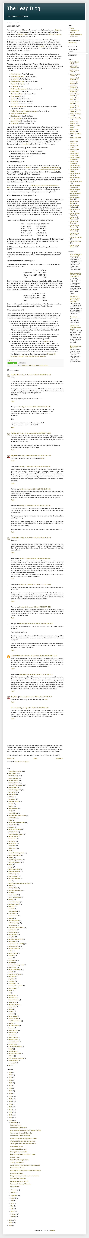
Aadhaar (11, 1014)
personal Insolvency (15, 1053)
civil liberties (12, 960)
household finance (14, 948)
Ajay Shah (14, 455)
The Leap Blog (23, 8)
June (12, 1203)
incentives (12, 906)
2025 (10, 1075)
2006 (10, 1222)
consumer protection (15, 862)
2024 (10, 1077)
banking (11, 797)
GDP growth (12, 794)
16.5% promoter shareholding (49, 168)
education (11, 937)
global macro (12, 848)
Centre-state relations (15, 1046)
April (12, 1208)
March (13, 1211)
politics (11, 857)
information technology (15, 785)
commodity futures (14, 902)
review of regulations (15, 897)
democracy (25, 365)
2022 (10, 1083)
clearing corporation (15, 974)
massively (26, 144)
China (10, 820)
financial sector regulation (16, 853)
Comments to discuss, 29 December (21, 1133)
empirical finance (14, 904)
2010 (10, 1115)
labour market (13, 895)
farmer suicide (13, 1016)
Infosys (28, 168)
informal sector (13, 916)
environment (12, 976)
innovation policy (14, 1000)
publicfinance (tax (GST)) (16, 944)
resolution (11, 981)
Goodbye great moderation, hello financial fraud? (25, 1165)
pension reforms (13, 836)
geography (12, 962)
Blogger (52, 1230)
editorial (15, 86)
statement (47, 341)
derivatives (12, 792)
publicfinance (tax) (14, 869)
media (41, 365)
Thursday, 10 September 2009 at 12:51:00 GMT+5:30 (32, 708)
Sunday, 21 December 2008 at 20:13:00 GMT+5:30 (34, 558)
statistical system (14, 801)
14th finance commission (16, 1058)
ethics (30, 365)
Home (35, 758)
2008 (10, 1120)
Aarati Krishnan (16, 121)
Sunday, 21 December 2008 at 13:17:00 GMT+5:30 (35, 433)
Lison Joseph (15, 96)
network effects (13, 1039)
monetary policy (13, 775)
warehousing (12, 1032)
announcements (13, 780)
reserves (11, 955)
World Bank (12, 1002)
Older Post (59, 758)
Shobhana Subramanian (19, 89)
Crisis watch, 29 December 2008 (20, 1135)
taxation (11, 1023)
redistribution (12, 930)
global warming (13, 1037)
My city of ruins (14, 1186)
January (13, 1216)
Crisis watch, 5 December (18, 1178)
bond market (12, 818)
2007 (10, 1220)
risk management (14, 920)
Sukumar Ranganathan (18, 106)
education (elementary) (16, 939)
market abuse (13, 1051)
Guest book (73, 317)
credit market (12, 825)
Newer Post (10, 758)
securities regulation (15, 790)
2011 (10, 1112)
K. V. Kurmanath (16, 118)
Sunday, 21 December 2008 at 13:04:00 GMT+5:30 (34, 407)
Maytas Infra (22, 34)
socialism (11, 827)
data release (12, 988)
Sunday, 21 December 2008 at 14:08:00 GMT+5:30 (34, 466)
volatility (11, 972)
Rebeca (13, 708)
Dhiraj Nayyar (15, 74)
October (13, 1192)
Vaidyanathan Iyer (17, 656)
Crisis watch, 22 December (18, 1149)
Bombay (11, 892)
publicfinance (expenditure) (17, 822)
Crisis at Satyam (15, 1157)
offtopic (11, 1009)
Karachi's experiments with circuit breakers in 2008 (25, 1130)
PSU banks (12, 913)
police (10, 951)
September (14, 1195)
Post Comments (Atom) (22, 762)
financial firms (13, 813)
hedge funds (12, 1007)
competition (12, 846)
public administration (15, 829)
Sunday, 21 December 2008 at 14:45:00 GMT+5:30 (34, 489)
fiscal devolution (13, 1060)
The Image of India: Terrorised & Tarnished (23, 1143)
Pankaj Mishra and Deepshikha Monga (23, 111)
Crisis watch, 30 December (18, 1127)
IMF (10, 993)
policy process (13, 787)
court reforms (13, 932)
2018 (10, 1093)
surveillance (12, 983)
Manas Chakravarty (17, 84)
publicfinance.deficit (15, 855)
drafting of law (13, 888)
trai (9, 1065)
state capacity (13, 911)
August (13, 1198)
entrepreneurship (14, 946)
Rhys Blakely (15, 91)
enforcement (12, 995)
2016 (10, 1099)
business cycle (13, 808)
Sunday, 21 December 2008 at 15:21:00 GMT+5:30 (35, 537)
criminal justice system (15, 986)
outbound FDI (13, 997)
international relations (15, 890)
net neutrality (12, 1063)
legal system (36, 365)
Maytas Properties (55, 34)
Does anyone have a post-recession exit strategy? (25, 1170)
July (12, 1200)
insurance (11, 1028)
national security (13, 1018)
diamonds (11, 1035)
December (14, 1122)
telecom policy (13, 1044)
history (11, 885)
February (13, 1214)
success (11, 1011)
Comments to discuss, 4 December (21, 1184)
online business (13, 1030)
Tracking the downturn (17, 1162)
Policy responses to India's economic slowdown (24, 1176)
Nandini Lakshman (17, 94)
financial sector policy (15, 771)
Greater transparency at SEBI (19, 1181)
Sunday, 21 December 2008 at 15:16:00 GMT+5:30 (34, 505)
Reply (12, 401)
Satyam (57, 30)
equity (10, 811)
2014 (10, 1104)
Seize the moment (15, 1125)
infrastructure (13, 839)
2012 (10, 1109)
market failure (13, 934)
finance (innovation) (15, 871)
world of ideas (13, 832)
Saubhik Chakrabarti (17, 76)
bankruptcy (12, 841)
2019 (10, 1091)
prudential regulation (15, 969)
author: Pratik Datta (76, 181)
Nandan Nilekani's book (17, 1168)
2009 (10, 1117)
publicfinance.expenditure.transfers (19, 883)
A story (13, 99)
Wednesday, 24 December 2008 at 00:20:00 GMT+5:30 (36, 623)
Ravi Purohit (15, 375)
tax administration (14, 1042)
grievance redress (14, 1004)
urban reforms (13, 925)
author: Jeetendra (75, 138)
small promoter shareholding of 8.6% (48, 170)
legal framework (13, 876)
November (14, 1190)
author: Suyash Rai (76, 237)
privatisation (12, 941)
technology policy (14, 923)
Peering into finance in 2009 (18, 1152)
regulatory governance (15, 860)
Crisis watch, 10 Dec (16, 1173)
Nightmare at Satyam (16, 1146)
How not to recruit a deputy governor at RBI (23, 1138)
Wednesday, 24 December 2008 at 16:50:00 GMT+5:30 (36, 674)
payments (11, 909)
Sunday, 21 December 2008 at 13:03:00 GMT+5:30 (35, 375)
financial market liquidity (16, 834)
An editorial (14, 79)
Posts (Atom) (72, 42)
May (12, 1206)
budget (11, 1049)
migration (11, 979)
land (10, 881)
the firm (46, 365)
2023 (10, 1080)
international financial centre (17, 815)
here (42, 458)
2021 (10, 1085)
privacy (11, 918)
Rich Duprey (15, 116)
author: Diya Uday (75, 118)
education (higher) (14, 878)
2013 (10, 1107)
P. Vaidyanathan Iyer (17, 81)
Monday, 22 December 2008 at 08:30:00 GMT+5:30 (35, 584)
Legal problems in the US (19, 113)
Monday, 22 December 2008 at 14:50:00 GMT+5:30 (35, 607)
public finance (13, 953)
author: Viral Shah (75, 241)
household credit (14, 1025)
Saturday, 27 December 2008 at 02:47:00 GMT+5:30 (36, 697)
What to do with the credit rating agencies (22, 1141)
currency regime (13, 783)
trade (10, 850)
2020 (10, 1088)
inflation (11, 806)
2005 (10, 1225)
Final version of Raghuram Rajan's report (22, 1154)
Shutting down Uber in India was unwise (75, 327)
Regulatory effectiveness (16, 927)
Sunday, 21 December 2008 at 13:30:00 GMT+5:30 (35, 455)
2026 (10, 1072)
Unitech (41, 46)
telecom (11, 899)
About (72, 28)
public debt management (16, 965)
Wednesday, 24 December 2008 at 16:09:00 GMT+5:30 (40, 656)
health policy (12, 874)
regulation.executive (15, 1021)
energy (11, 867)
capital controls (13, 778)
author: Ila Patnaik (75, 133)
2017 (10, 1096)
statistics (11, 1056)
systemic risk (12, 967)
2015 (10, 1101)
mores (10, 990)
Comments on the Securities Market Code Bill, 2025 (75, 274)
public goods (12, 843)
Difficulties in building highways (19, 1160)
